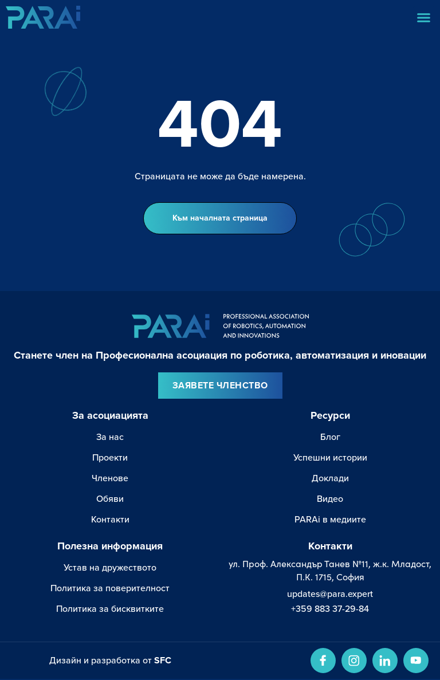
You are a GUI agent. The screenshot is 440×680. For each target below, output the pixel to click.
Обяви (110, 499)
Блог (330, 437)
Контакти (110, 520)
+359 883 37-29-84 (330, 609)
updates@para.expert (330, 594)
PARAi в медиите (330, 520)
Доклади (330, 479)
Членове (110, 479)
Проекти (110, 458)
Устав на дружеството (110, 568)
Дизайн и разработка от (110, 661)
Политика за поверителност (110, 589)
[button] (424, 17)
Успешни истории (330, 458)
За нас (110, 437)
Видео (330, 499)
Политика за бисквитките (110, 609)
